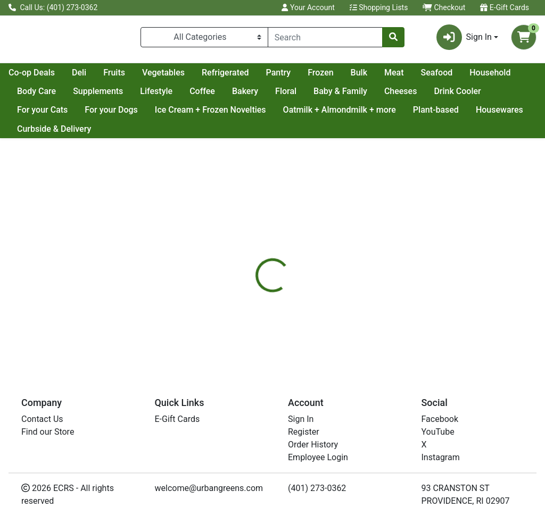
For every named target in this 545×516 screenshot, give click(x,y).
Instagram (441, 457)
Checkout (444, 7)
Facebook (440, 419)
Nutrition (300, 278)
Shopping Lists (379, 7)
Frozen (415, 77)
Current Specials (48, 77)
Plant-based (500, 114)
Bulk (453, 77)
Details (256, 278)
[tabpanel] (386, 322)
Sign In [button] (464, 39)
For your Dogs (175, 114)
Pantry (373, 77)
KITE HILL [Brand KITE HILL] (351, 318)
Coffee (309, 95)
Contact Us (42, 419)
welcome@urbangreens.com (209, 488)
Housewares (40, 133)
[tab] (256, 278)
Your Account (308, 7)
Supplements (205, 95)
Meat (489, 77)
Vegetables (258, 77)
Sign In (300, 419)
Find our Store (47, 432)
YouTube (438, 432)
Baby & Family (447, 95)
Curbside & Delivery (118, 133)
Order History (313, 444)
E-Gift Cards (504, 7)
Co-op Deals (126, 77)
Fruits (209, 77)
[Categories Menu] (204, 39)
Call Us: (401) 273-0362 (53, 7)
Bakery (352, 95)
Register (303, 432)
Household (86, 95)
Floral (392, 95)
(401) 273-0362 (317, 488)
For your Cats (106, 114)
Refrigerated (320, 77)
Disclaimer (351, 278)
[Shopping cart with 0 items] (523, 39)
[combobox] (325, 39)
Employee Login (318, 457)
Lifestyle (263, 95)
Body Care (143, 95)
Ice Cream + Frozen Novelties (274, 114)
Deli (174, 77)
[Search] (325, 39)
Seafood (33, 95)
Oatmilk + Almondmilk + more (403, 114)
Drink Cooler (40, 114)
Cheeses (507, 95)
